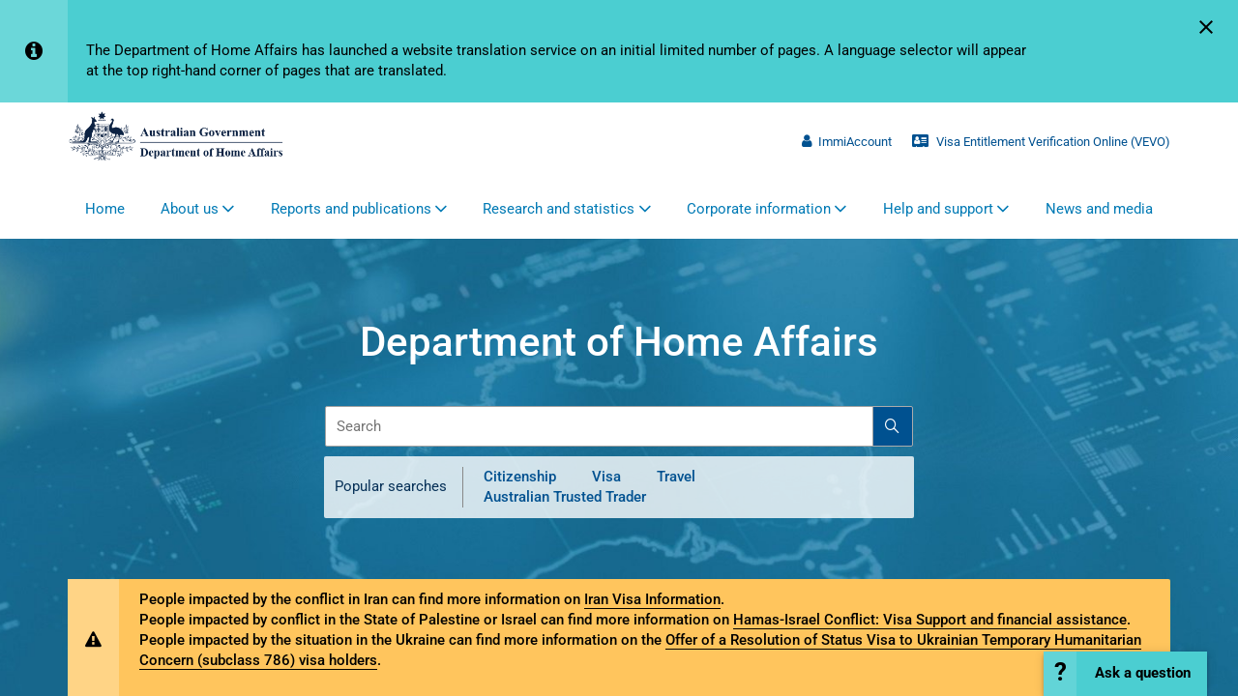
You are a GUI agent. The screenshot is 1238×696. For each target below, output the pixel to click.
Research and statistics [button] (558, 209)
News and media (1099, 209)
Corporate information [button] (759, 209)
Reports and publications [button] (351, 209)
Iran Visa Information (652, 599)
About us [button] (190, 209)
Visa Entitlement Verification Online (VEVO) (1041, 141)
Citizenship (520, 476)
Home (105, 209)
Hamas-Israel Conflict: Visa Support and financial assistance (930, 619)
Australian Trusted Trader (565, 497)
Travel (676, 476)
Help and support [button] (938, 209)
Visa (606, 476)
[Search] (892, 426)
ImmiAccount (846, 141)
